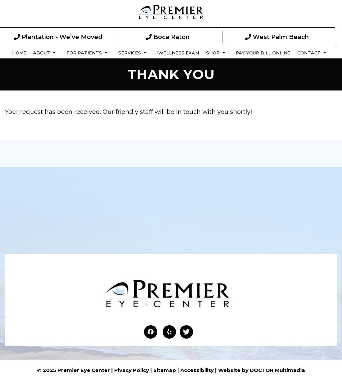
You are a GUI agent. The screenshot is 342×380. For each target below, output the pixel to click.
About (41, 52)
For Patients (84, 52)
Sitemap (164, 370)
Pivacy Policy (131, 370)
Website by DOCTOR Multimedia (261, 370)
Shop (213, 52)
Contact (309, 52)
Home (19, 52)
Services (129, 52)
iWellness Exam (178, 52)
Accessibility (197, 370)
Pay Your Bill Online (263, 52)
